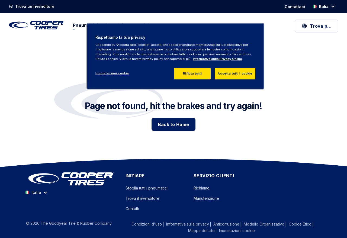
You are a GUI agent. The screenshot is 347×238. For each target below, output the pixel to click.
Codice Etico (300, 224)
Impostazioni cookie (237, 231)
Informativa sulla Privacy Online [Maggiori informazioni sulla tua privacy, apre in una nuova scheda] (217, 59)
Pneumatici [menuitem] (85, 25)
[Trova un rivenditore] (31, 6)
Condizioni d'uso (146, 224)
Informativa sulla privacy (187, 224)
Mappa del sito (201, 230)
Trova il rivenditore (142, 198)
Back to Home (173, 124)
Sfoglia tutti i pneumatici (147, 188)
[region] (175, 56)
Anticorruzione (226, 224)
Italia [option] (321, 6)
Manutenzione (206, 198)
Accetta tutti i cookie (235, 73)
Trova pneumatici (319, 26)
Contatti (132, 208)
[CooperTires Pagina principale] (36, 25)
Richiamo (202, 188)
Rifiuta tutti (192, 73)
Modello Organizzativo (264, 224)
